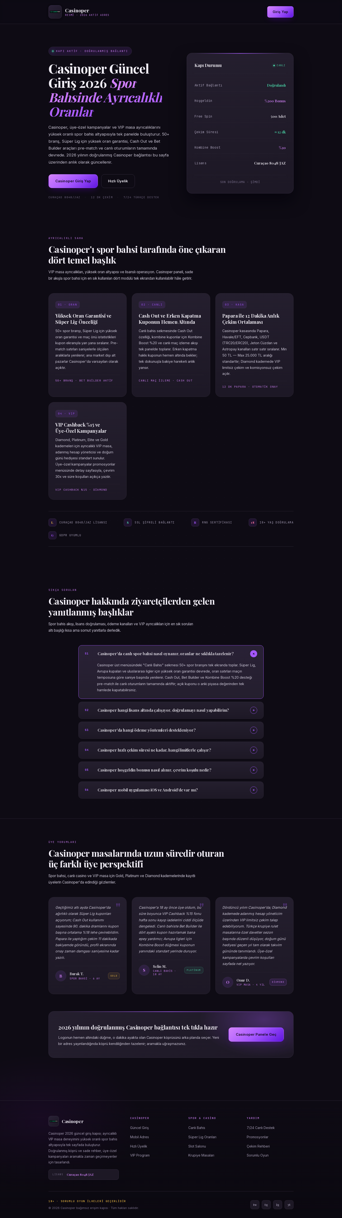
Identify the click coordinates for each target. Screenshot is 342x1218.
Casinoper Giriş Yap (73, 181)
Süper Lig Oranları (202, 1137)
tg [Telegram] (266, 1205)
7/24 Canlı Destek (261, 1128)
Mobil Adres (139, 1137)
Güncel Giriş (139, 1128)
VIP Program (140, 1155)
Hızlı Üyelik (118, 181)
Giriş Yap (280, 12)
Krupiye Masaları (201, 1155)
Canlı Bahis (196, 1128)
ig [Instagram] (277, 1205)
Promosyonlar (257, 1137)
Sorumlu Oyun (258, 1155)
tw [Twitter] (255, 1205)
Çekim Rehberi (258, 1146)
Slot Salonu (197, 1146)
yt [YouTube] (289, 1205)
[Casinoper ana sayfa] (78, 12)
